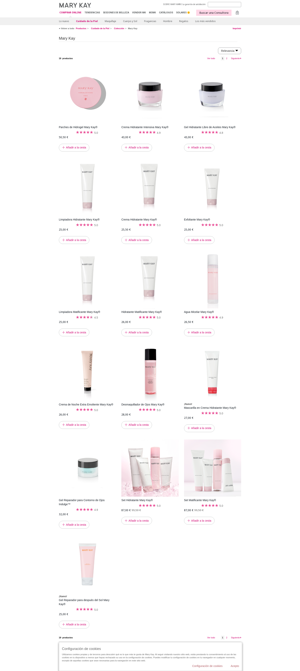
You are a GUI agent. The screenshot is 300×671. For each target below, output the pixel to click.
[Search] (224, 4)
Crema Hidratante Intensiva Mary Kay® (144, 127)
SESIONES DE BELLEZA (116, 12)
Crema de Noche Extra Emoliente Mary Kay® (86, 404)
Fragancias (150, 21)
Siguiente (235, 58)
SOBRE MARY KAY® (172, 4)
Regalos (183, 21)
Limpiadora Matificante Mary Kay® (79, 311)
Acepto (235, 666)
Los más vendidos (205, 21)
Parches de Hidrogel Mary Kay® (78, 127)
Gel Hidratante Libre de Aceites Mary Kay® (210, 127)
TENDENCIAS (92, 12)
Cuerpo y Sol (130, 21)
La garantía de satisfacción (194, 4)
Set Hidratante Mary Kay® (137, 500)
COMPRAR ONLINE (70, 12)
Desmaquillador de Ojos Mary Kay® (142, 404)
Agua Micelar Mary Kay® (199, 311)
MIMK (152, 12)
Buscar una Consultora (213, 12)
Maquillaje (110, 21)
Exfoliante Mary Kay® (197, 219)
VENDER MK (139, 12)
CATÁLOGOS (166, 12)
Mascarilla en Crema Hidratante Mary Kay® (210, 407)
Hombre (167, 21)
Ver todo (211, 58)
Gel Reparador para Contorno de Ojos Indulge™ (82, 502)
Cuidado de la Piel (87, 21)
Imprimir (237, 28)
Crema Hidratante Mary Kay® (139, 219)
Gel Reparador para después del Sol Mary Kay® (84, 602)
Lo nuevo (64, 21)
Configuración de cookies (207, 666)
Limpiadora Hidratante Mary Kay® (79, 219)
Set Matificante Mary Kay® (200, 500)
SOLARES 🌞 (183, 12)
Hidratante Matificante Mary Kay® (141, 311)
